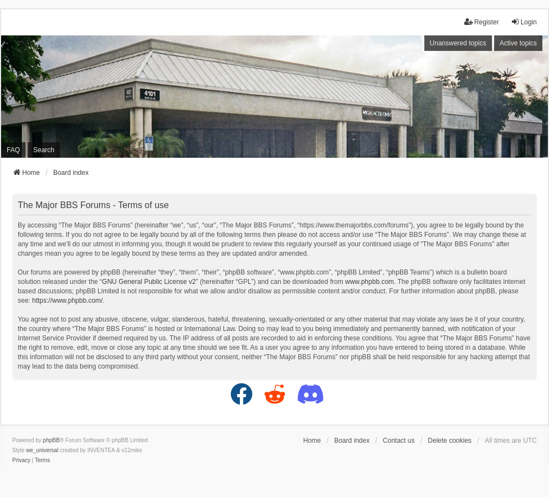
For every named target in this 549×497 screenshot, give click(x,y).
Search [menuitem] (43, 150)
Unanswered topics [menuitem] (458, 43)
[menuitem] (21, 460)
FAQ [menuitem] (13, 150)
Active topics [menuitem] (518, 43)
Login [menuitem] (524, 22)
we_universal (42, 450)
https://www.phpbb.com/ (67, 300)
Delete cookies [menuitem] (449, 440)
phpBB (51, 440)
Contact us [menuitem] (398, 440)
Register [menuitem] (481, 22)
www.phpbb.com (369, 282)
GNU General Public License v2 (149, 282)
